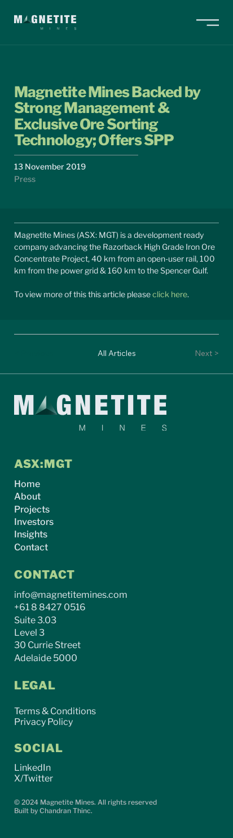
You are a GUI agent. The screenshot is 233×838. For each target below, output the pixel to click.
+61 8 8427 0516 (50, 607)
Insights (30, 534)
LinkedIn (32, 767)
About (27, 496)
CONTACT (44, 574)
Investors (34, 521)
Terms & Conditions (55, 711)
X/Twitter (33, 778)
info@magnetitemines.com (71, 594)
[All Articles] (116, 353)
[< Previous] (36, 353)
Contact (31, 547)
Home (27, 484)
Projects (32, 509)
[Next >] (196, 353)
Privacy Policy (43, 722)
